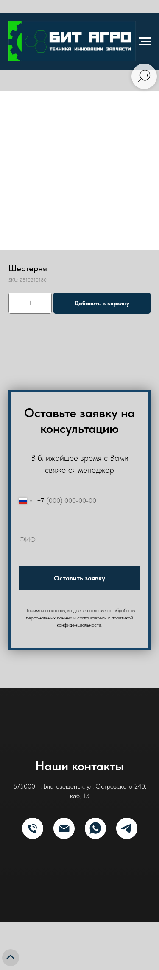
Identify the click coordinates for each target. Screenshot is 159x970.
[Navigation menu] (145, 41)
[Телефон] (32, 828)
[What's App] (95, 828)
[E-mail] (64, 828)
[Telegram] (126, 828)
